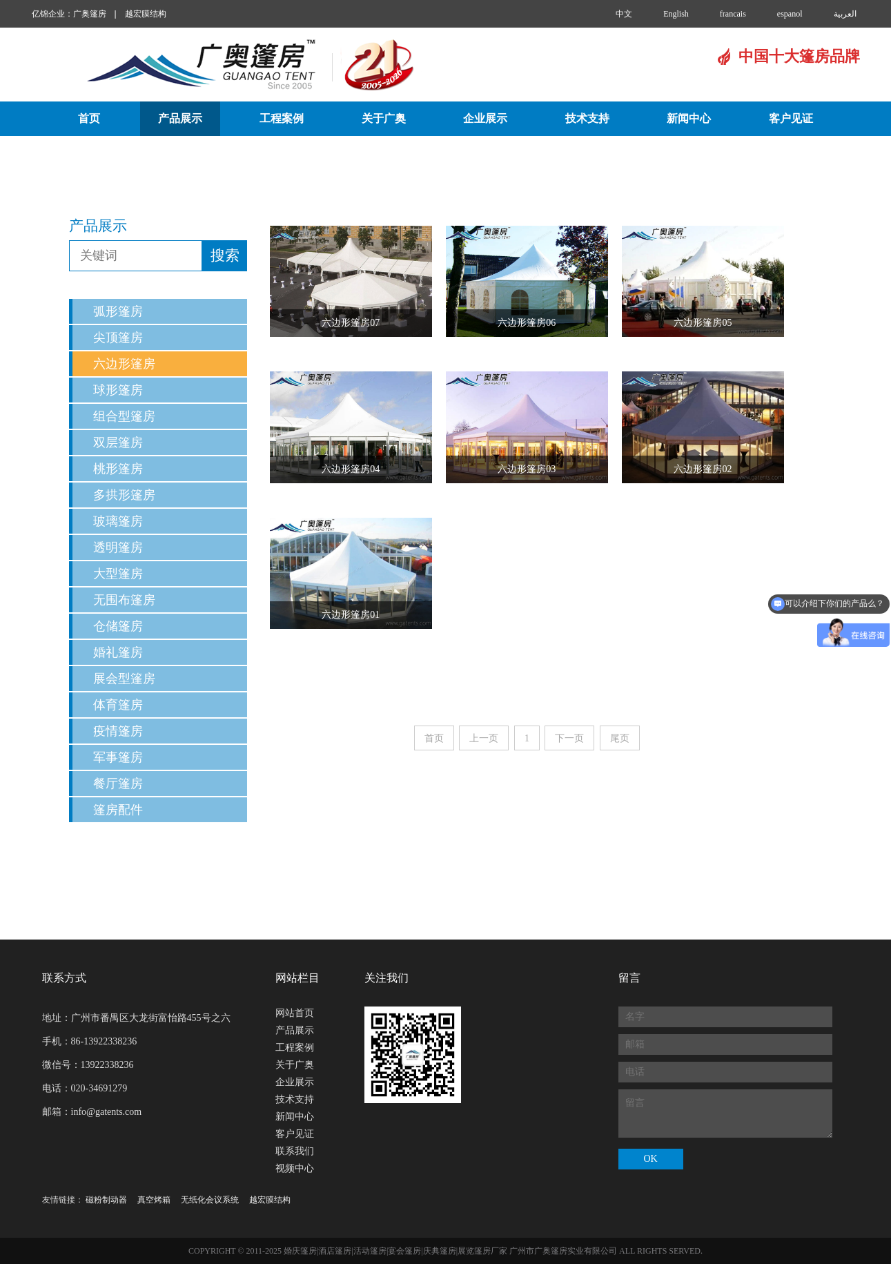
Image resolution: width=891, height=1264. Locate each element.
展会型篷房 (124, 679)
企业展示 (485, 118)
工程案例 (282, 118)
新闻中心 (689, 118)
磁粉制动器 (106, 1200)
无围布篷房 (124, 600)
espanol (790, 14)
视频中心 (496, 153)
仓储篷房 (118, 626)
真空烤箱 (153, 1200)
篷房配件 (118, 810)
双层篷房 (118, 442)
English (676, 14)
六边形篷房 (124, 364)
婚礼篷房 (118, 652)
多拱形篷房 (124, 495)
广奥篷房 (89, 14)
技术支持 (587, 118)
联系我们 (395, 153)
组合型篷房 (124, 416)
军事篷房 (118, 757)
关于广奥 (384, 118)
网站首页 (294, 1013)
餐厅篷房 (118, 783)
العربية (845, 14)
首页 (89, 118)
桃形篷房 (118, 469)
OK (650, 1159)
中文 (624, 14)
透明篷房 (118, 547)
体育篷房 (118, 705)
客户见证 (791, 118)
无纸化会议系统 (210, 1200)
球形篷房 (118, 390)
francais (733, 14)
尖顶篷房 (118, 337)
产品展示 (180, 118)
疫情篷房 (118, 731)
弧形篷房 (118, 311)
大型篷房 (118, 574)
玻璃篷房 (118, 521)
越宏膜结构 (145, 14)
